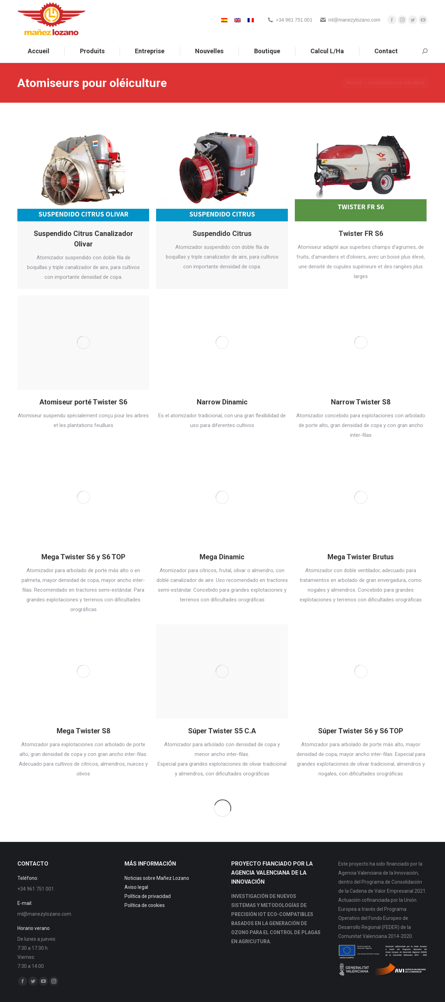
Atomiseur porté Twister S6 (83, 402)
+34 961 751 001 (294, 20)
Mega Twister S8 (83, 731)
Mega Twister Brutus (360, 557)
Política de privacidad (147, 896)
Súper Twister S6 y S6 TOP (360, 731)
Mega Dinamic (222, 557)
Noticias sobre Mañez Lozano (156, 878)
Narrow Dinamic (222, 402)
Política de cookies (144, 905)
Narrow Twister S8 (360, 402)
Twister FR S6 (361, 233)
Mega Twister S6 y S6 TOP (83, 557)
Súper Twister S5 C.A (222, 731)
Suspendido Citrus (222, 233)
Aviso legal (136, 887)
